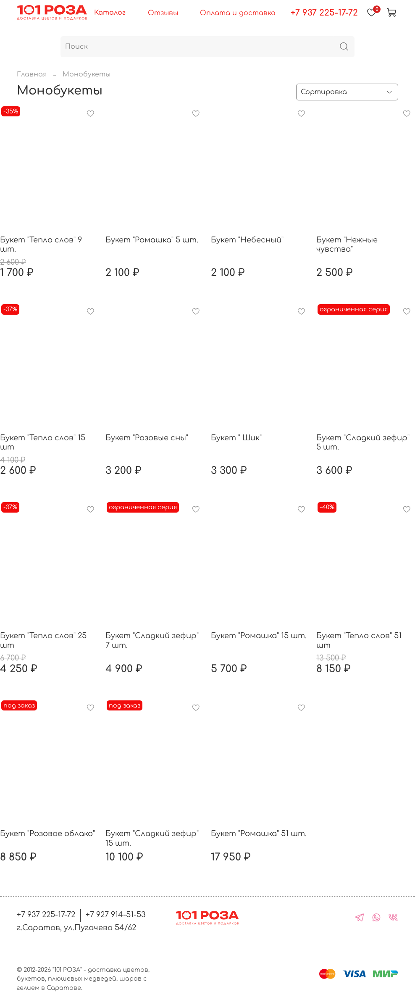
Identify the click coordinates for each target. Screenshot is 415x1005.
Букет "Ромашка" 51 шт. (259, 833)
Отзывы (163, 13)
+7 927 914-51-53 (116, 914)
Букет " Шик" (236, 438)
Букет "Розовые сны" (146, 438)
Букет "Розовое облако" (47, 833)
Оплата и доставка (238, 13)
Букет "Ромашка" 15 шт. (259, 635)
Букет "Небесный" (247, 240)
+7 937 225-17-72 (324, 13)
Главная (32, 74)
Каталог (110, 12)
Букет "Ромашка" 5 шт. (151, 240)
